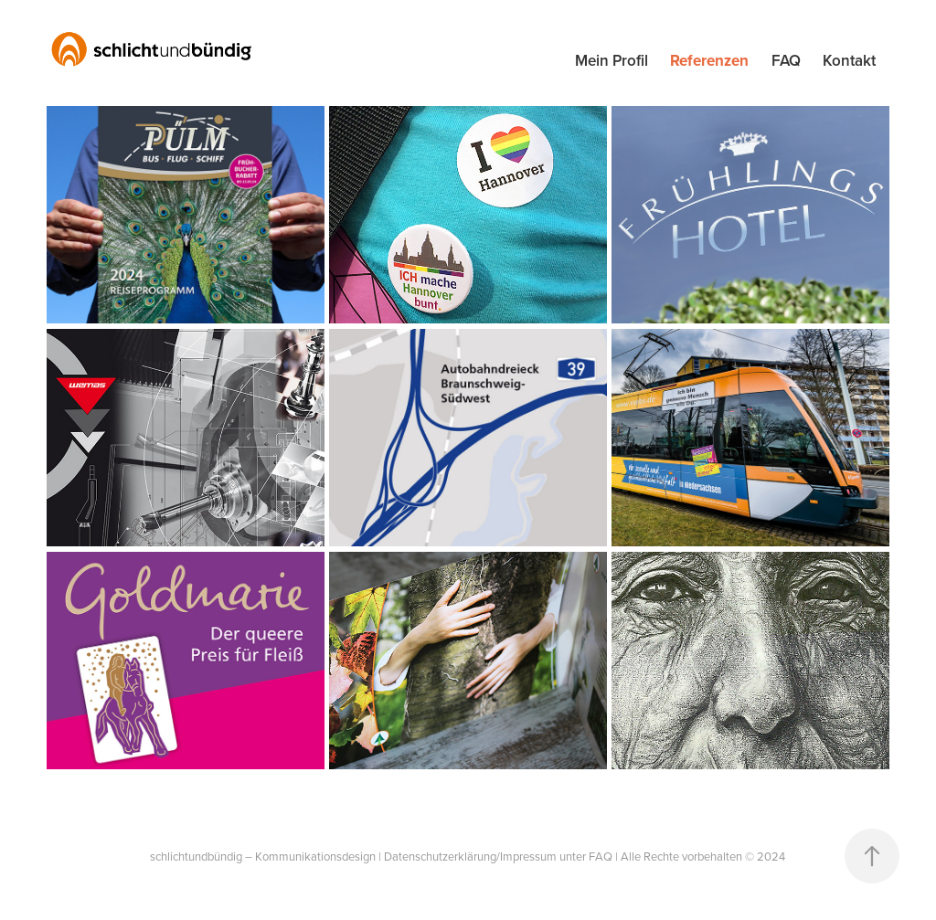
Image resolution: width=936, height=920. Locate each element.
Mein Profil (611, 60)
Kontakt (849, 60)
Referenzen (709, 60)
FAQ (786, 60)
